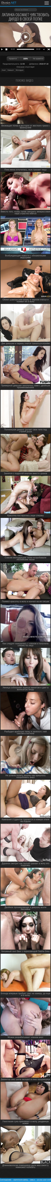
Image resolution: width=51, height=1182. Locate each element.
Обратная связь (20, 1180)
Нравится (13, 59)
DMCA (32, 1180)
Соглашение (5, 1180)
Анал (4, 70)
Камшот (11, 70)
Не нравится (38, 59)
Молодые (20, 70)
